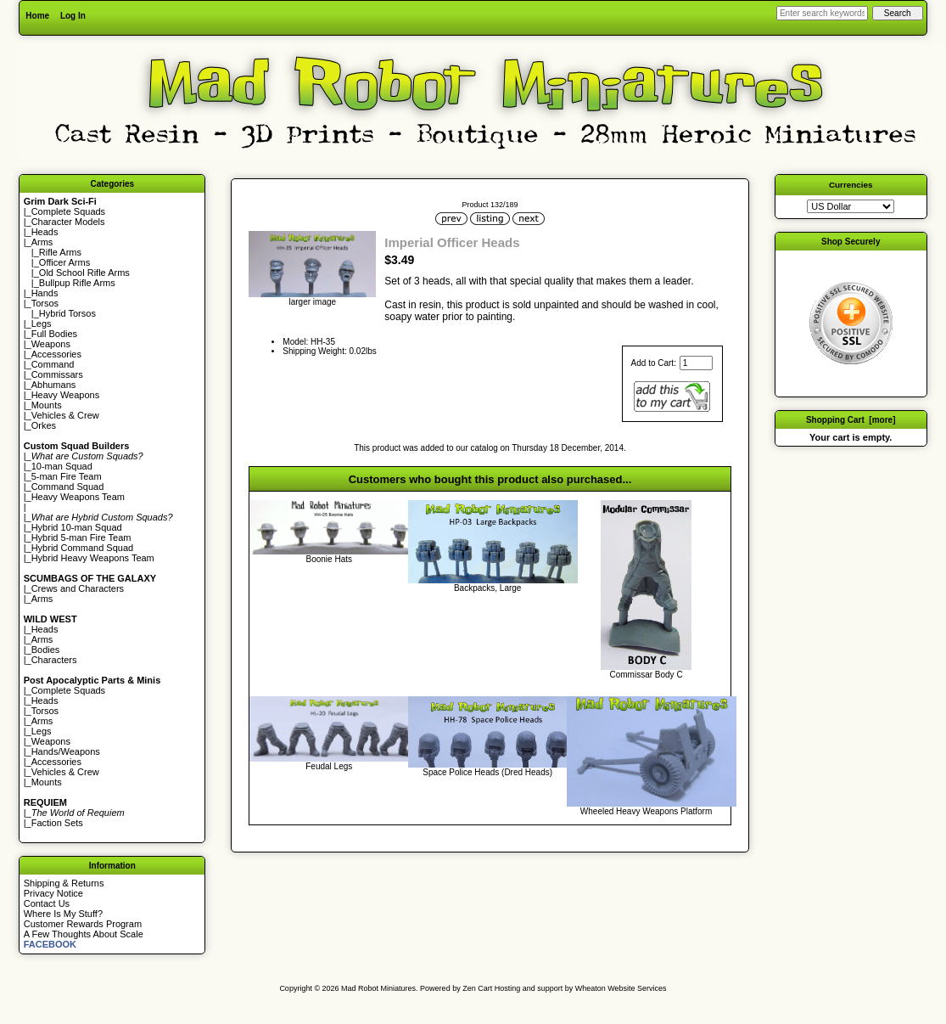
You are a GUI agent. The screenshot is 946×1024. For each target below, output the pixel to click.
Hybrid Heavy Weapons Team (92, 558)
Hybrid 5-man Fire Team (81, 537)
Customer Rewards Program (83, 924)
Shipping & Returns (64, 883)
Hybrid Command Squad (82, 548)
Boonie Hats (329, 559)
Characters (54, 660)
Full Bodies (54, 334)
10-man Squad (61, 466)
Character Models (68, 222)
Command (53, 364)
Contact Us (47, 903)
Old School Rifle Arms (84, 272)
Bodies (45, 649)
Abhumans (53, 385)
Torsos (45, 303)
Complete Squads (68, 211)
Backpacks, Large (488, 588)
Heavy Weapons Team (78, 497)
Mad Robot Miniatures (378, 988)
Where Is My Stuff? (63, 914)
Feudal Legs (328, 766)
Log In (73, 15)
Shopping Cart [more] (851, 420)
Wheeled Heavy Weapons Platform (646, 811)
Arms (42, 599)
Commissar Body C (645, 674)
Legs (41, 323)
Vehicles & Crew (65, 415)
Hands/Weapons (65, 751)
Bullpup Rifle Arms (77, 283)
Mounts (46, 405)
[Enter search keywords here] (822, 13)
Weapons (50, 344)
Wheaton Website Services (621, 988)
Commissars (57, 374)
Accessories (56, 354)
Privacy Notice (53, 893)
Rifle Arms (60, 252)
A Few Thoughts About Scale (83, 934)
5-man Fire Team (66, 476)
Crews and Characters (77, 588)
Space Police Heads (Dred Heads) (487, 772)
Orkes (43, 425)
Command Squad (67, 486)
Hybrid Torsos (67, 313)
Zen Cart (477, 988)
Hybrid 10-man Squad (76, 527)
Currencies (851, 184)
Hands (45, 293)
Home (37, 15)
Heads (45, 232)
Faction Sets (57, 823)
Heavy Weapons (65, 395)
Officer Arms (64, 262)
